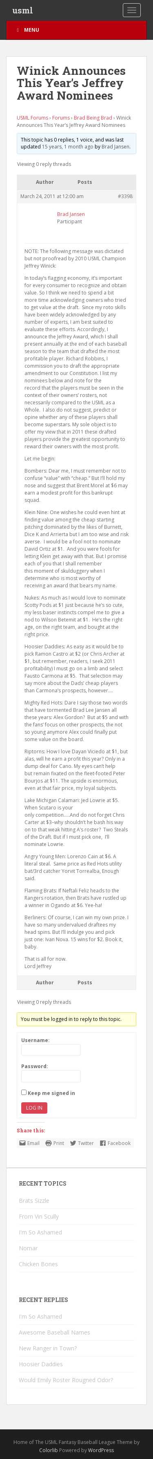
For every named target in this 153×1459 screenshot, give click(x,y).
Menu (27, 29)
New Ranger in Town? (48, 1348)
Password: (34, 1066)
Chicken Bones (38, 1264)
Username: (35, 1040)
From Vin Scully (39, 1216)
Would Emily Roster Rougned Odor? (66, 1380)
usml (22, 10)
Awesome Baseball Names (54, 1332)
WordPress (101, 1450)
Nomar (28, 1248)
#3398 (125, 196)
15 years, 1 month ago (67, 146)
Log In (34, 1107)
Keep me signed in (51, 1093)
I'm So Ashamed (40, 1232)
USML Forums (32, 117)
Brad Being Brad (93, 117)
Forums (61, 117)
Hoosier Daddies (41, 1364)
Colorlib (48, 1450)
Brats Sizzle (34, 1200)
